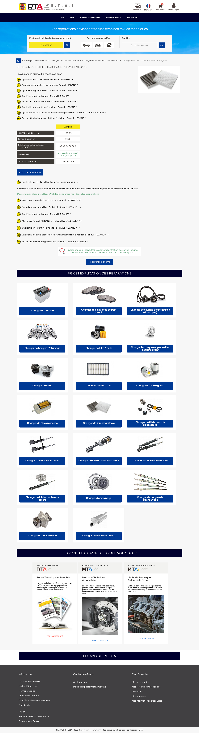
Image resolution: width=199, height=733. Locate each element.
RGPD (22, 712)
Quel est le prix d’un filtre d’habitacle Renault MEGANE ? (49, 107)
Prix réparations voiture (35, 60)
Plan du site (24, 705)
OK (161, 45)
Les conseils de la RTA (29, 681)
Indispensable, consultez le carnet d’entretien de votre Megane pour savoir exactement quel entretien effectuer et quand (103, 251)
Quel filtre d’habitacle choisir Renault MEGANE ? (45, 96)
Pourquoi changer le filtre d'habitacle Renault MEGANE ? (50, 85)
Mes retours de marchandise (146, 687)
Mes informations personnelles (147, 701)
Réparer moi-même (30, 172)
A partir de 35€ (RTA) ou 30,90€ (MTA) (68, 154)
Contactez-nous (81, 682)
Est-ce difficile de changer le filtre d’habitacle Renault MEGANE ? (54, 118)
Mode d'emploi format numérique (89, 687)
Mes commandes (140, 682)
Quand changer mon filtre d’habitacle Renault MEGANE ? (50, 90)
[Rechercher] (139, 45)
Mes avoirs (137, 691)
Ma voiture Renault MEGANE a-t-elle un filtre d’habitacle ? (50, 101)
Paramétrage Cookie (29, 721)
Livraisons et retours (29, 696)
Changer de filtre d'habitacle (65, 60)
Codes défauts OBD (28, 686)
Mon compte (140, 674)
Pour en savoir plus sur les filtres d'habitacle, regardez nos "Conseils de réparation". (58, 194)
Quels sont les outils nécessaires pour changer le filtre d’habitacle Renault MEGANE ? (64, 113)
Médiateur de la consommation (34, 716)
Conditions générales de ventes (34, 700)
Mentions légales (27, 691)
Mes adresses (139, 696)
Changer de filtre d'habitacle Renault (100, 60)
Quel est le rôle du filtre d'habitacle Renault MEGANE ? (48, 79)
